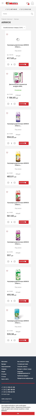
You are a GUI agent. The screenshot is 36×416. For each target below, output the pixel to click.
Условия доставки (22, 364)
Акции (3, 371)
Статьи (3, 376)
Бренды (3, 364)
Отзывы (3, 374)
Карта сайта (5, 379)
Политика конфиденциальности (23, 372)
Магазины (4, 361)
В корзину (22, 64)
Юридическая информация (25, 378)
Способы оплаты (22, 366)
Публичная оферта (22, 375)
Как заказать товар (23, 361)
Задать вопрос (5, 401)
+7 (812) (8, 387)
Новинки (3, 369)
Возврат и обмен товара (24, 369)
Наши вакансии (5, 366)
